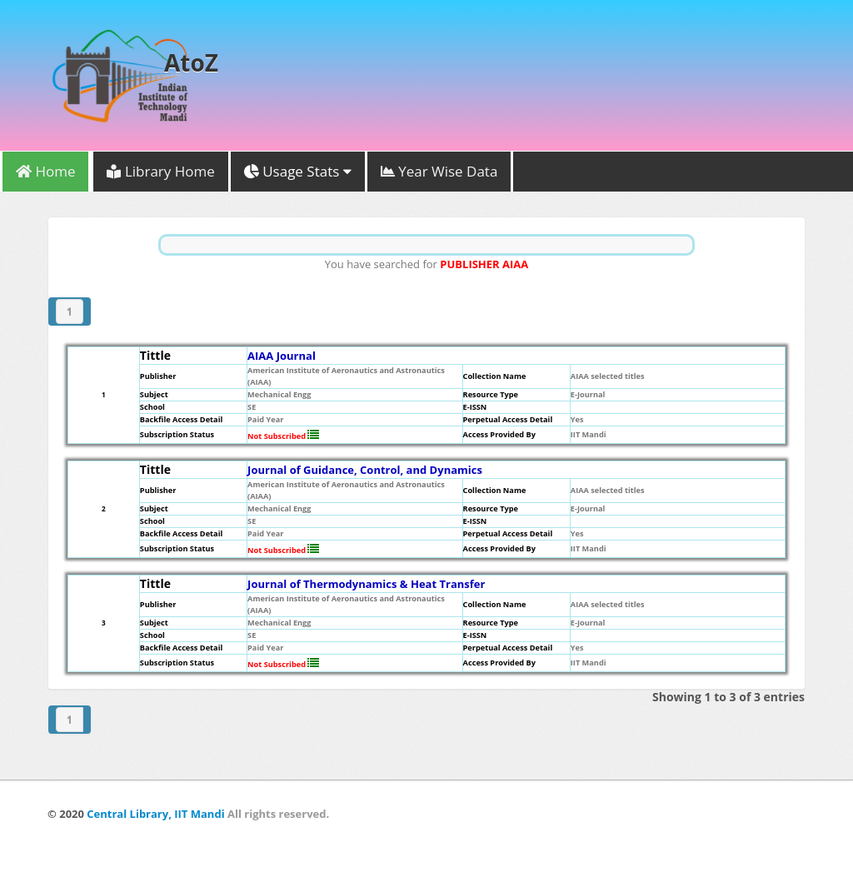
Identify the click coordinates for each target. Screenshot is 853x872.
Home (45, 171)
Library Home (160, 171)
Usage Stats (298, 171)
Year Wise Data (439, 171)
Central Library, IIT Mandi (155, 813)
